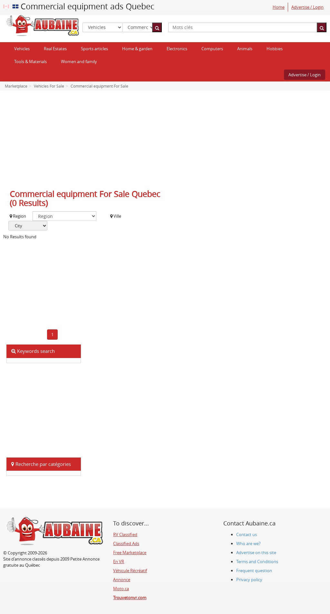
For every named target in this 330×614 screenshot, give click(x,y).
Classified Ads (126, 543)
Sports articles (94, 49)
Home (279, 7)
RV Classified (125, 534)
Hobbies (275, 49)
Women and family (79, 61)
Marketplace (16, 86)
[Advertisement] (165, 142)
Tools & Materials (30, 61)
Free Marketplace (129, 552)
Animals (244, 49)
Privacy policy (249, 579)
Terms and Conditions (257, 561)
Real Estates (55, 49)
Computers (212, 49)
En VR (118, 561)
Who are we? (248, 543)
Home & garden (137, 49)
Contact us (246, 534)
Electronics (177, 49)
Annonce (121, 579)
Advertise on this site (256, 552)
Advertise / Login (307, 7)
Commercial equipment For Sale (99, 86)
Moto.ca (121, 588)
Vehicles (22, 49)
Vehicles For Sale (48, 86)
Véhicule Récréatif (130, 570)
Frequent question (254, 570)
